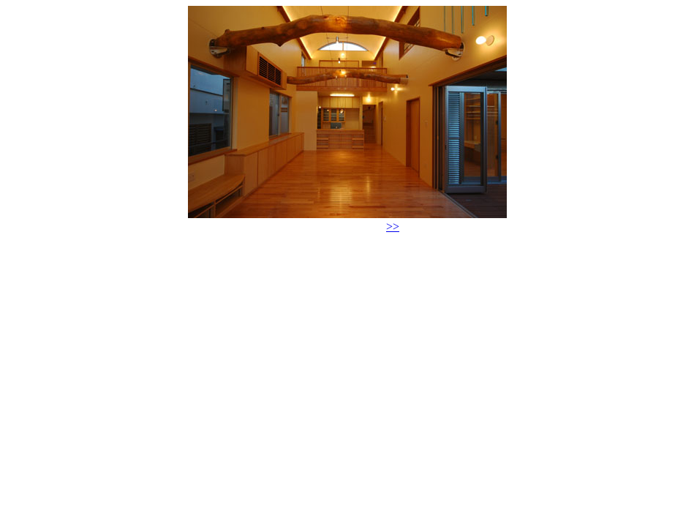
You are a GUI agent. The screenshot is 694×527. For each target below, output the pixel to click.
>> (392, 226)
